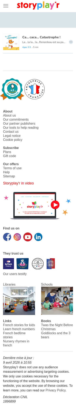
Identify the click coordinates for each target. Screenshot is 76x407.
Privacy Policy (55, 390)
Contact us (10, 131)
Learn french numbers (19, 329)
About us (9, 115)
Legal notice (11, 135)
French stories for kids (19, 325)
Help (6, 172)
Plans (7, 152)
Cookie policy (12, 139)
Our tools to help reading (21, 127)
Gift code (9, 156)
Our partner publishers (19, 123)
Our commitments (16, 119)
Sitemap (9, 176)
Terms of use (12, 168)
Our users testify (15, 274)
